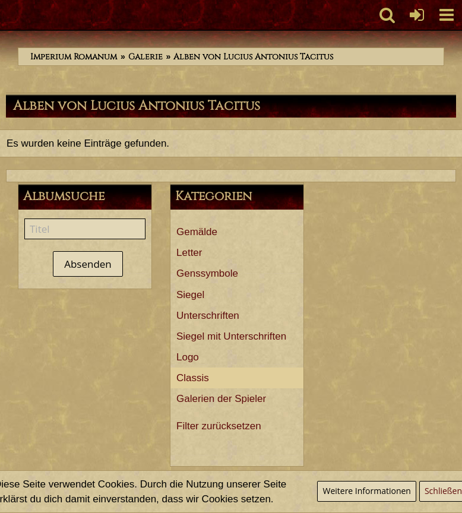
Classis (192, 378)
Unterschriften (207, 315)
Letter (189, 252)
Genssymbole (207, 273)
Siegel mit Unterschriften (231, 336)
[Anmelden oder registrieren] (417, 15)
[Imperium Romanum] (6, 15)
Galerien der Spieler (221, 398)
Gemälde (196, 232)
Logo (187, 357)
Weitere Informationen (366, 490)
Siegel (190, 294)
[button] (446, 15)
